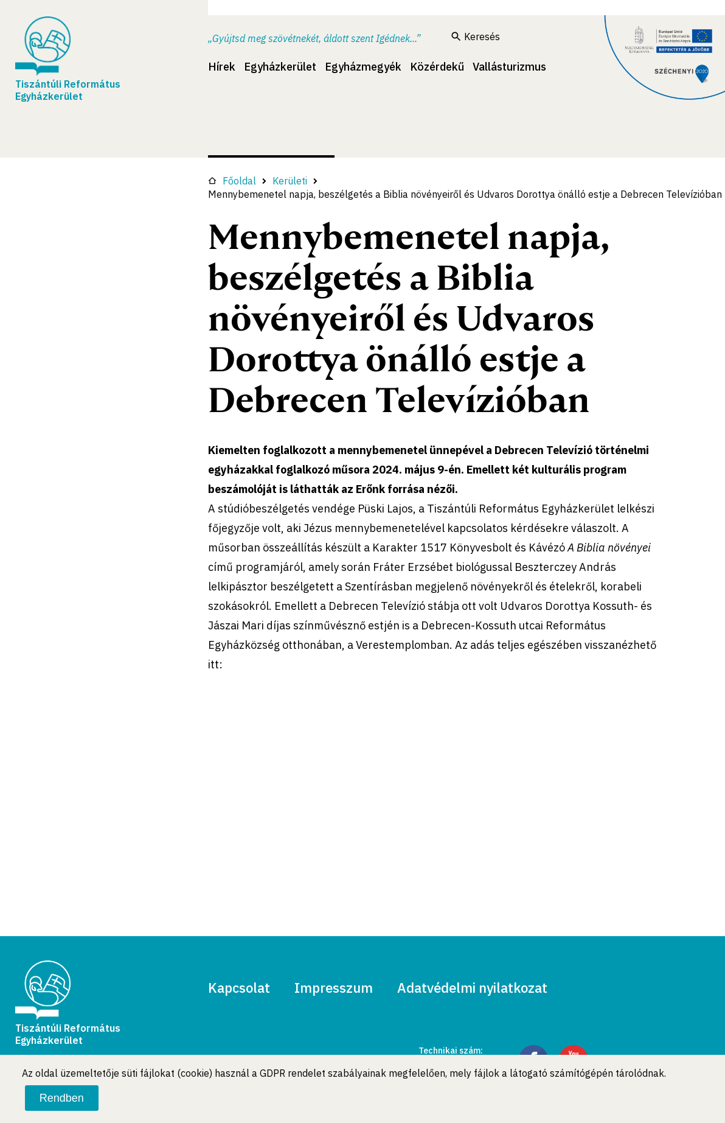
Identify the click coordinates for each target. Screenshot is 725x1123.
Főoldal (232, 181)
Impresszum (333, 987)
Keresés (475, 36)
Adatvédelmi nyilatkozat (472, 987)
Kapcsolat (239, 987)
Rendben (62, 1098)
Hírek (221, 67)
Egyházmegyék (363, 67)
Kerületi (289, 181)
